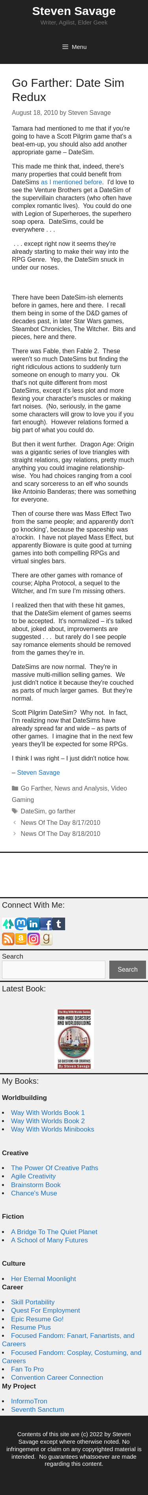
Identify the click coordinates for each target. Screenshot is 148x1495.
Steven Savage (74, 10)
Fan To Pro (27, 1369)
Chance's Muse (34, 1193)
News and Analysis (80, 788)
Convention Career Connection (57, 1377)
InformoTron (29, 1401)
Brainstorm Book (36, 1185)
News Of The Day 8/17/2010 (61, 822)
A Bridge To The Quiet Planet (54, 1232)
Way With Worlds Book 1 (48, 1113)
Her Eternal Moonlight (43, 1279)
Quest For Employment (45, 1310)
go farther (62, 811)
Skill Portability (33, 1302)
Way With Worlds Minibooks (52, 1129)
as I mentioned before (71, 182)
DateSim (33, 811)
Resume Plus (31, 1327)
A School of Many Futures (49, 1240)
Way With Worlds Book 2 (48, 1121)
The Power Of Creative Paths (54, 1168)
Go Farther (36, 788)
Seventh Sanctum (37, 1409)
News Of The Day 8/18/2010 (61, 833)
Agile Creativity (33, 1176)
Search (12, 956)
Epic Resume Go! (37, 1319)
